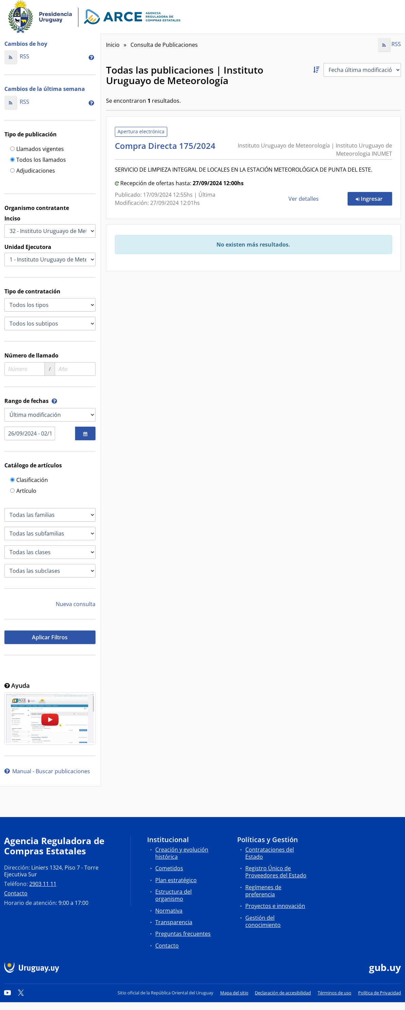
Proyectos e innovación (275, 906)
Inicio (113, 44)
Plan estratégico (176, 880)
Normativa (168, 910)
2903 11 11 (42, 884)
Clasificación (29, 480)
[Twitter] (21, 993)
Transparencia (173, 922)
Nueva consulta (75, 604)
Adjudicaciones (32, 171)
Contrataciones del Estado (269, 853)
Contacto (16, 893)
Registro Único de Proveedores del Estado (275, 872)
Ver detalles (304, 198)
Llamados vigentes (37, 149)
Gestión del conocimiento (263, 921)
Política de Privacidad (379, 993)
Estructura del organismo (173, 895)
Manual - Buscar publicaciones (47, 771)
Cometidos (169, 868)
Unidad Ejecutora (27, 247)
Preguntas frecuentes (183, 933)
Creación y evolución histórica (181, 853)
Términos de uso (334, 993)
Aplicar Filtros (50, 637)
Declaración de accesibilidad (283, 993)
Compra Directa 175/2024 (167, 145)
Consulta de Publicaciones (164, 44)
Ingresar (374, 198)
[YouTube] (7, 993)
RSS (16, 56)
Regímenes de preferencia (263, 890)
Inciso (12, 218)
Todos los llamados (38, 160)
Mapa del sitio (234, 993)
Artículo (23, 491)
